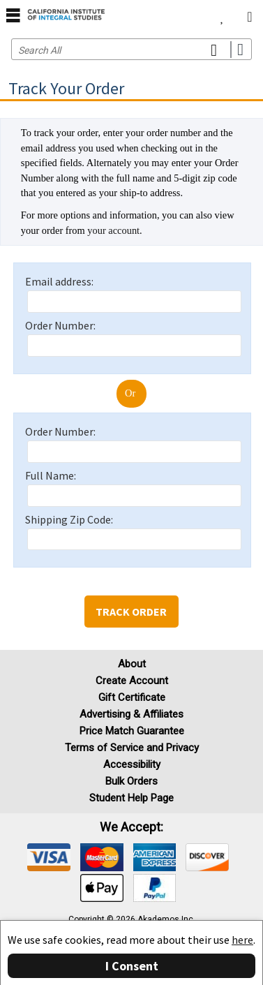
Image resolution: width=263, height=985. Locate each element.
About (132, 664)
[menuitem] (222, 14)
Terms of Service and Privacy (132, 747)
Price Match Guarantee (132, 731)
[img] (48, 857)
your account (113, 230)
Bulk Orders (131, 781)
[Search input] (131, 49)
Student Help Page (131, 798)
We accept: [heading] (131, 827)
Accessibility (131, 764)
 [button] (13, 15)
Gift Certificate (131, 697)
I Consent (131, 966)
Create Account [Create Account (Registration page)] (132, 680)
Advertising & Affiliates (131, 714)
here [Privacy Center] (242, 940)
